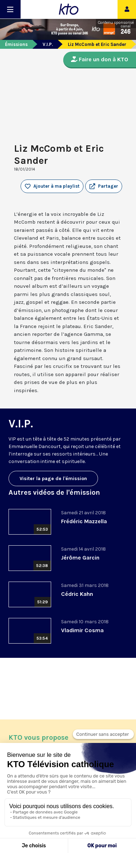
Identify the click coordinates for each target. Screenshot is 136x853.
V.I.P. (48, 44)
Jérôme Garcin (80, 557)
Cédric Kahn (77, 594)
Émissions (16, 44)
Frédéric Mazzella (84, 521)
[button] (103, 186)
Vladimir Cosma (82, 630)
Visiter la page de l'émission (53, 478)
